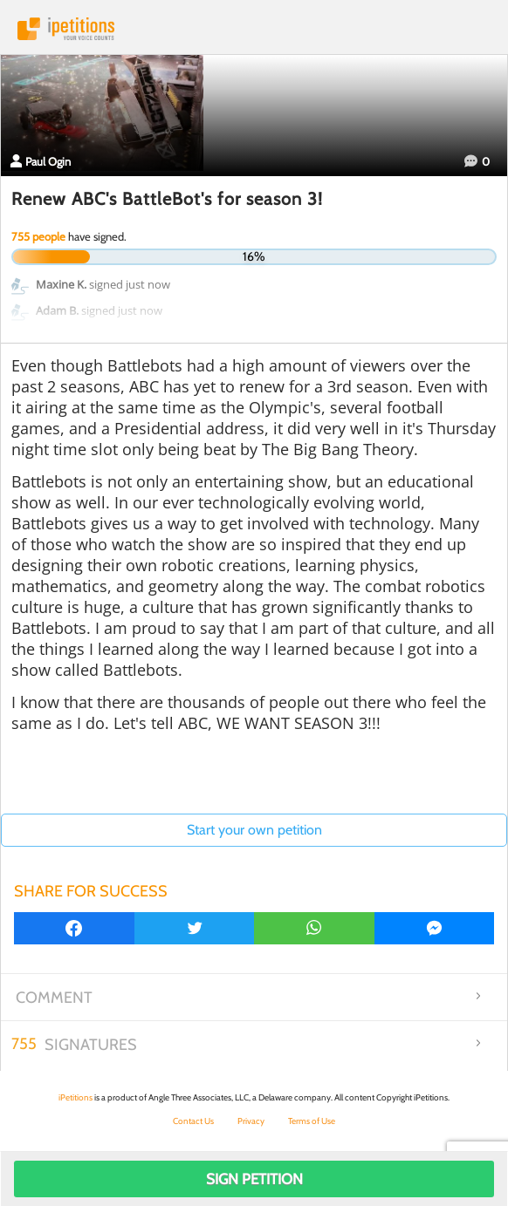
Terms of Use (311, 1121)
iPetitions (254, 28)
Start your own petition (254, 829)
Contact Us (193, 1121)
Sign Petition (254, 1179)
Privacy (250, 1121)
